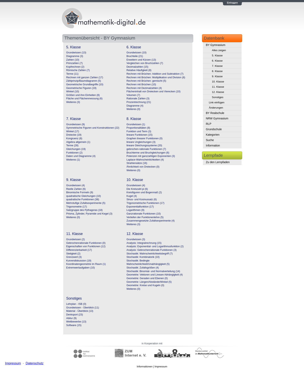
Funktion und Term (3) (139, 131)
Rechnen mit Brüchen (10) (141, 84)
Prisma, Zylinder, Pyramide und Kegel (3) (89, 213)
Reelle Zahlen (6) (76, 189)
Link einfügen (216, 102)
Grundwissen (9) (75, 124)
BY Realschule (215, 113)
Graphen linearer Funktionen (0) (145, 138)
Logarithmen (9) (135, 210)
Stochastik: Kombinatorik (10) (143, 257)
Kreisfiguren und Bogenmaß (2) (144, 192)
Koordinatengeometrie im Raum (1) (86, 264)
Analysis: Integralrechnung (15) (144, 243)
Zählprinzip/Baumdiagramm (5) (83, 80)
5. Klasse (217, 55)
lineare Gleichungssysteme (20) (144, 145)
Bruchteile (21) (135, 56)
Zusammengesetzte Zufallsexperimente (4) (151, 220)
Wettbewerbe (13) (76, 321)
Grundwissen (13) (76, 52)
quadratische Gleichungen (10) (83, 196)
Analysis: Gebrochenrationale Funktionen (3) (152, 250)
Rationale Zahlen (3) (138, 98)
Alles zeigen (219, 50)
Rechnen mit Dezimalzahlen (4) (144, 88)
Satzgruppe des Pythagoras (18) (84, 210)
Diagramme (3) (74, 56)
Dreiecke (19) (74, 134)
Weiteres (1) (73, 159)
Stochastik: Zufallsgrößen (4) (143, 267)
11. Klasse (218, 86)
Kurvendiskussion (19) (78, 260)
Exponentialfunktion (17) (140, 206)
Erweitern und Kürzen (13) (141, 59)
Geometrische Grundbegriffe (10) (84, 84)
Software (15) (74, 325)
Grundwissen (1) (136, 124)
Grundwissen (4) (75, 185)
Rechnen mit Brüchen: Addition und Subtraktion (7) (155, 73)
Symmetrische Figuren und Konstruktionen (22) (92, 127)
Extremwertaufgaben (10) (80, 267)
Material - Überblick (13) (79, 311)
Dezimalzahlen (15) (137, 66)
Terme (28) (72, 145)
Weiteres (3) (73, 102)
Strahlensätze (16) (137, 163)
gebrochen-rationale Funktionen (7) (146, 149)
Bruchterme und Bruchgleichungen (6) (148, 152)
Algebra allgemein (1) (78, 142)
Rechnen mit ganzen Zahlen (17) (84, 77)
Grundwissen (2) (75, 239)
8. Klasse (217, 71)
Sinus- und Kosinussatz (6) (142, 199)
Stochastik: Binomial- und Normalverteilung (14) (153, 271)
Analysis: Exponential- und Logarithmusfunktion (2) (155, 246)
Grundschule (214, 129)
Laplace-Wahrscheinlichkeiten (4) (145, 159)
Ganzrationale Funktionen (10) (144, 213)
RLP (208, 123)
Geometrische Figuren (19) (81, 88)
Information (213, 145)
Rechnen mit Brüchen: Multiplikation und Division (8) (156, 77)
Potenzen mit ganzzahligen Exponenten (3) (151, 156)
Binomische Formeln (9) (79, 192)
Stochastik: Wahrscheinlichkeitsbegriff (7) (150, 253)
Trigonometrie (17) (76, 206)
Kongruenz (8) (74, 138)
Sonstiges (217, 97)
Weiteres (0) (133, 109)
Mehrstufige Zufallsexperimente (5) (85, 203)
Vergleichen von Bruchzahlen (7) (145, 63)
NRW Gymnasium (217, 118)
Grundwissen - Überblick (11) (82, 307)
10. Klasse (218, 81)
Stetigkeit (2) (73, 253)
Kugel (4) (132, 196)
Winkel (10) (72, 91)
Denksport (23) (74, 314)
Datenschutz (34, 363)
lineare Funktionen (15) (140, 134)
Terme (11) (72, 73)
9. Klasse (217, 76)
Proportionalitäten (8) (138, 127)
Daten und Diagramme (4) (81, 156)
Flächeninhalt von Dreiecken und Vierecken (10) (154, 91)
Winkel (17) (72, 131)
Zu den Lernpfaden (218, 162)
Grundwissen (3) (136, 239)
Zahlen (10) (72, 59)
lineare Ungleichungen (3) (141, 142)
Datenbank (214, 38)
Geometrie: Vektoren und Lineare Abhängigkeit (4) (155, 274)
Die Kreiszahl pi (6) (137, 189)
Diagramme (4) (135, 105)
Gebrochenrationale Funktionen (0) (85, 243)
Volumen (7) (133, 95)
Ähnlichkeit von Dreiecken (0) (143, 166)
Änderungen (216, 107)
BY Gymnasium (215, 45)
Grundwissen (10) (136, 52)
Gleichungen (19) (76, 149)
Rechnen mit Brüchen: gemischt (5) (146, 80)
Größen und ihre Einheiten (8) (83, 95)
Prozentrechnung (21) (139, 102)
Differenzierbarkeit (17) (79, 250)
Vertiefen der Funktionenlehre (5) (145, 217)
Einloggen (232, 2)
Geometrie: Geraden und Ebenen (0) (147, 278)
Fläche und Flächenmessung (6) (84, 98)
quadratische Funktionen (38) (82, 199)
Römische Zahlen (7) (78, 70)
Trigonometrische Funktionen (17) (146, 203)
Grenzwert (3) (74, 257)
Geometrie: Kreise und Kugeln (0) (145, 285)
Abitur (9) (71, 318)
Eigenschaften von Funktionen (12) (85, 246)
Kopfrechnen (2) (75, 66)
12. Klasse (218, 92)
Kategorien (213, 134)
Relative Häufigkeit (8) (139, 70)
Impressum (161, 366)
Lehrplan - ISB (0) (76, 304)
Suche (210, 140)
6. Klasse (217, 60)
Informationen (145, 366)
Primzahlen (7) (74, 63)
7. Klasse (217, 65)
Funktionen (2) (74, 152)
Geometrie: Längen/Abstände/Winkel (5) (149, 282)
